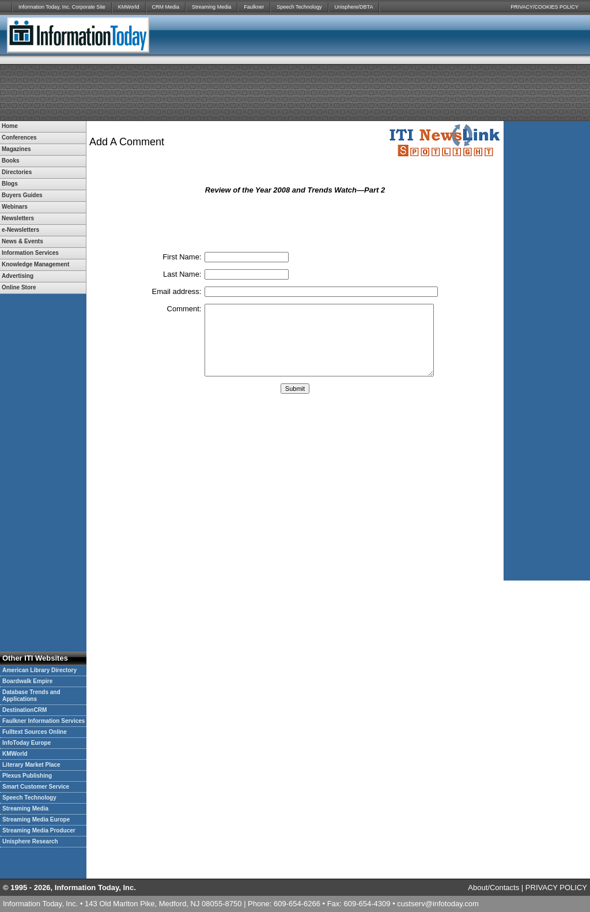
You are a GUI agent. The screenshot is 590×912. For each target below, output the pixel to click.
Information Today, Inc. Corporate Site (61, 7)
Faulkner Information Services (43, 721)
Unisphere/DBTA (354, 7)
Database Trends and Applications (31, 695)
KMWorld (128, 7)
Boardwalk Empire (27, 681)
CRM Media (166, 7)
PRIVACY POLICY (556, 887)
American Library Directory (39, 670)
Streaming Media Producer (38, 830)
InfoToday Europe (26, 743)
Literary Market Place (31, 765)
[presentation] (295, 222)
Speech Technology (299, 7)
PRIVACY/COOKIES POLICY (544, 7)
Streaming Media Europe (36, 819)
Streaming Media (211, 7)
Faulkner (254, 7)
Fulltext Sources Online (34, 732)
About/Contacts (493, 887)
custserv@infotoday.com (438, 903)
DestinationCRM (24, 710)
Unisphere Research (30, 841)
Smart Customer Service (35, 786)
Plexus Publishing (27, 775)
